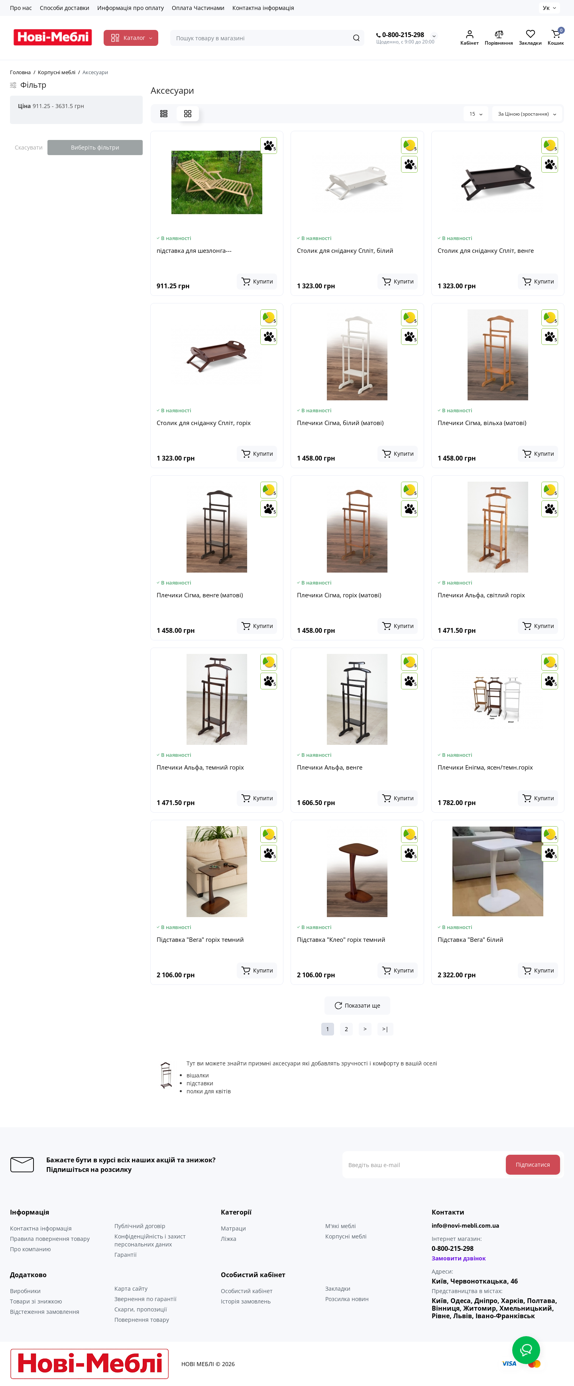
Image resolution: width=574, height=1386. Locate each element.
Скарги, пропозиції (140, 1309)
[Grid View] (188, 113)
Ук (546, 8)
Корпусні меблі (346, 1236)
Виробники (25, 1291)
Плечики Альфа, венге (329, 767)
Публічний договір (139, 1226)
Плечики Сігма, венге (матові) (200, 595)
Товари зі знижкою (36, 1301)
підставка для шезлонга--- (194, 250)
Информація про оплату (130, 8)
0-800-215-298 (400, 35)
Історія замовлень (246, 1301)
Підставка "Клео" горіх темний (341, 939)
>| (385, 1029)
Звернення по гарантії (145, 1299)
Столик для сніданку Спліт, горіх (204, 423)
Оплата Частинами (198, 8)
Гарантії (125, 1254)
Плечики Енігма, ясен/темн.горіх (485, 767)
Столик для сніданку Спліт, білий (345, 250)
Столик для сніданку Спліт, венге (486, 250)
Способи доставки (64, 8)
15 (476, 113)
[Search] (356, 38)
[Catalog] (131, 38)
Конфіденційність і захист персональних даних (150, 1240)
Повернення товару (141, 1319)
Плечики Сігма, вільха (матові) (482, 423)
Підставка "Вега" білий (470, 939)
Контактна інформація (263, 8)
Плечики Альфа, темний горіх (200, 767)
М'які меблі (340, 1226)
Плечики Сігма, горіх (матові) (339, 595)
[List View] (164, 113)
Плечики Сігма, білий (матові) (340, 423)
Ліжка (228, 1238)
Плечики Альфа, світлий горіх (481, 595)
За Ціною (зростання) (527, 113)
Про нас (21, 8)
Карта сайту (130, 1288)
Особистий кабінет (247, 1291)
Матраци (233, 1228)
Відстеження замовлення (44, 1311)
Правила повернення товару (50, 1238)
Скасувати (29, 147)
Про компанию (30, 1249)
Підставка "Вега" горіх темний (200, 939)
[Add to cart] (257, 281)
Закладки (337, 1288)
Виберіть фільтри (95, 147)
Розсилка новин (347, 1299)
